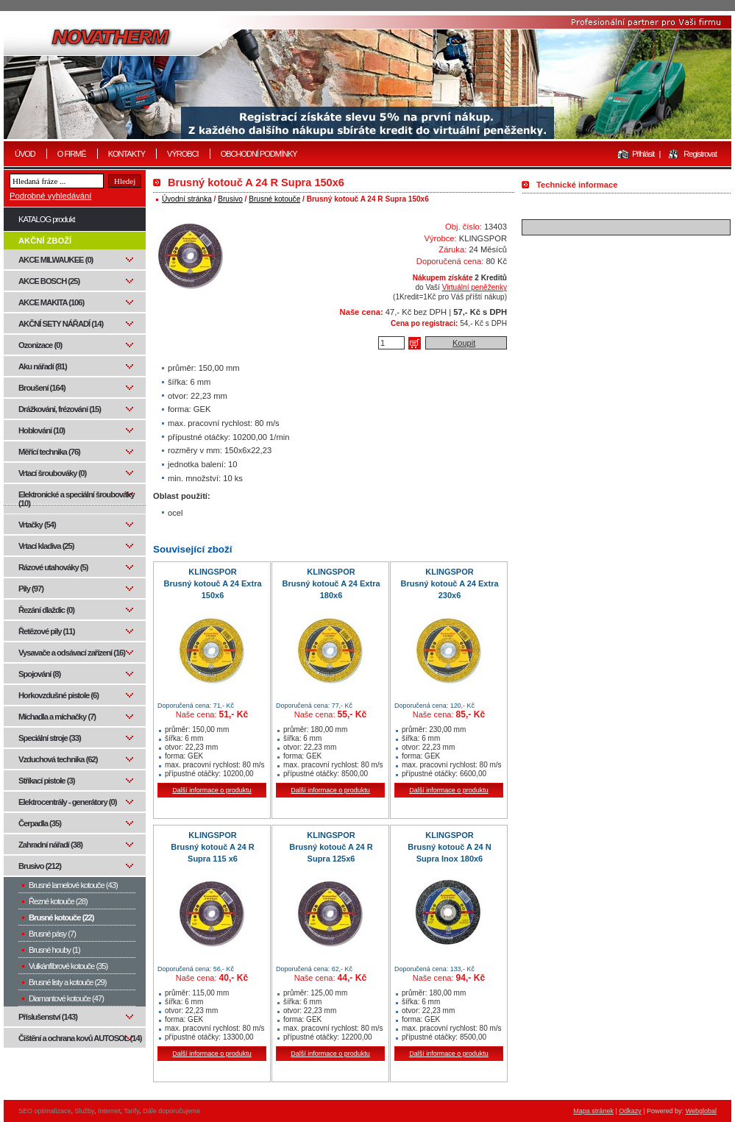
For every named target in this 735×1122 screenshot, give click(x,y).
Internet (109, 1111)
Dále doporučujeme (171, 1111)
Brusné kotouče (274, 199)
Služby (84, 1111)
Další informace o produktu (212, 790)
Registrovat (700, 153)
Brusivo (230, 199)
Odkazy (630, 1111)
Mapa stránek (593, 1111)
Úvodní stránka (187, 199)
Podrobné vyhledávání (50, 195)
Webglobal (701, 1111)
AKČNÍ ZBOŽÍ (44, 240)
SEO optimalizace (44, 1111)
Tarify (131, 1111)
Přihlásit (643, 153)
